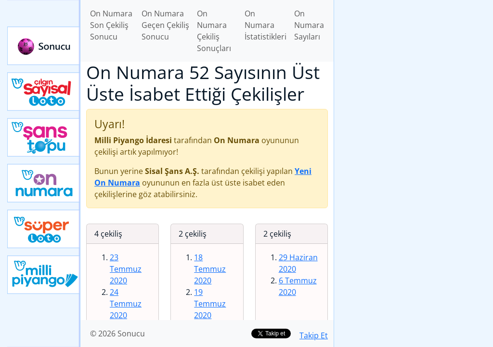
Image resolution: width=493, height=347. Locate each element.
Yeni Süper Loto (43, 229)
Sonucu (43, 46)
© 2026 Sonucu (117, 333)
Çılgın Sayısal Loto (43, 91)
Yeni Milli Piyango (43, 274)
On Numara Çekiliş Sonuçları (214, 30)
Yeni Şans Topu (43, 137)
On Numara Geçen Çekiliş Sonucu (165, 25)
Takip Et (313, 335)
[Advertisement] (413, 68)
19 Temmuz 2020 (210, 303)
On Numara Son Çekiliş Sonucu (111, 25)
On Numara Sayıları (309, 25)
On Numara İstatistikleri (265, 25)
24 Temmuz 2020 (126, 303)
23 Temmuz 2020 (126, 269)
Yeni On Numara (43, 183)
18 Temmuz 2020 (210, 269)
